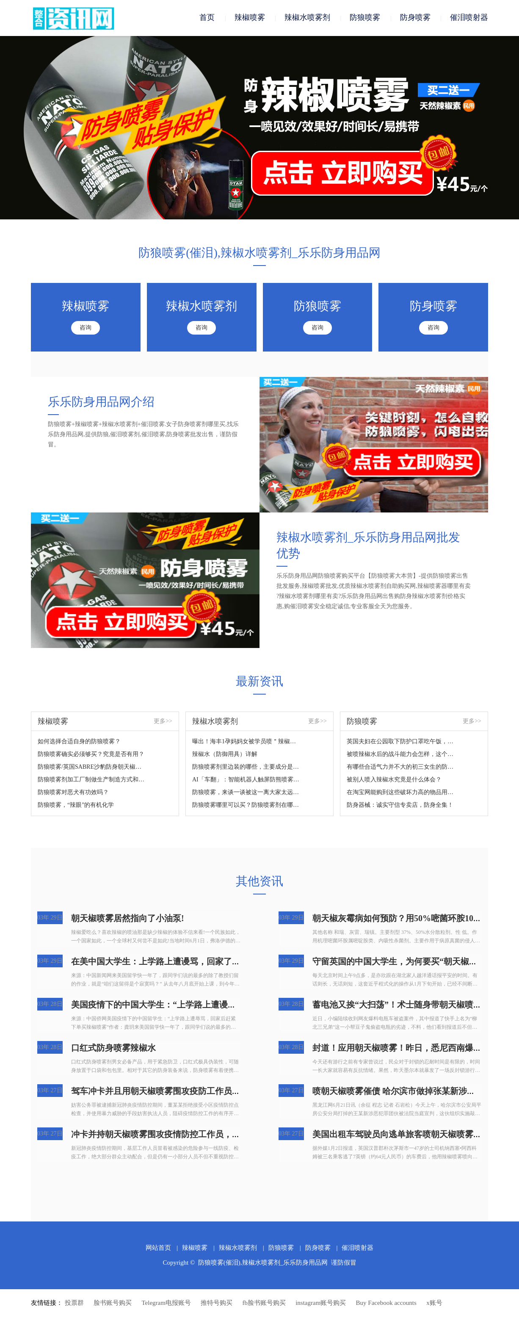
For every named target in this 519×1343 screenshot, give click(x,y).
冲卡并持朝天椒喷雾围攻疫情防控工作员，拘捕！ (164, 1135)
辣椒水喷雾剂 (307, 18)
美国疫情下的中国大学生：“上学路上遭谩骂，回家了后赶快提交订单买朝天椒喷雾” (227, 1005)
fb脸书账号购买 (264, 1303)
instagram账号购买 (320, 1303)
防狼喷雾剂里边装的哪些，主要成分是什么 (246, 767)
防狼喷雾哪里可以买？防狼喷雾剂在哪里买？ (246, 806)
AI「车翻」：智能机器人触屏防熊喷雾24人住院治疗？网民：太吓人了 (246, 780)
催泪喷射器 (469, 18)
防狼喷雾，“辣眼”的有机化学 (76, 806)
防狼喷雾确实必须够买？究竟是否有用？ (91, 755)
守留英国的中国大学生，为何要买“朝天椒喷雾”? (403, 962)
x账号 (434, 1303)
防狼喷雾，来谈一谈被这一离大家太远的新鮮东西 (246, 793)
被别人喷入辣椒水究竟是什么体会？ (394, 780)
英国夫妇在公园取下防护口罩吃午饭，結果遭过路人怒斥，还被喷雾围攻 (401, 742)
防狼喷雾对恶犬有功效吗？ (73, 793)
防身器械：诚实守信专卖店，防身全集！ (400, 806)
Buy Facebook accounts (386, 1303)
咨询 (85, 328)
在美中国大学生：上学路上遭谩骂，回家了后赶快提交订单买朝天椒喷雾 (206, 962)
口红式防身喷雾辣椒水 (113, 1048)
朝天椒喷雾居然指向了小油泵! (127, 919)
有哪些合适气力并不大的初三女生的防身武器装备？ (401, 767)
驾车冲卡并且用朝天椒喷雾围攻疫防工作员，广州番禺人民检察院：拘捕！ (211, 1092)
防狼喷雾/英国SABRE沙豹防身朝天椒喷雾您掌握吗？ (92, 767)
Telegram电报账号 (166, 1303)
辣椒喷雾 (250, 18)
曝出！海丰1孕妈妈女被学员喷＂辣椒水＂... (246, 742)
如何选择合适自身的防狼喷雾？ (79, 742)
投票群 (74, 1303)
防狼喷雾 (365, 18)
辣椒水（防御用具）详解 (224, 755)
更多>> (163, 722)
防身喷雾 (415, 18)
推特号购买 (216, 1303)
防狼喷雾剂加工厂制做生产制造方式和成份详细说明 (92, 780)
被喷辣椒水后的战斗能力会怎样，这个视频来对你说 (401, 755)
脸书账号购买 (113, 1303)
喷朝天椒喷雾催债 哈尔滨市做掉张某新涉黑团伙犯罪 (410, 1092)
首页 (207, 18)
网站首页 (158, 1248)
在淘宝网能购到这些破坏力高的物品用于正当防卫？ (401, 793)
